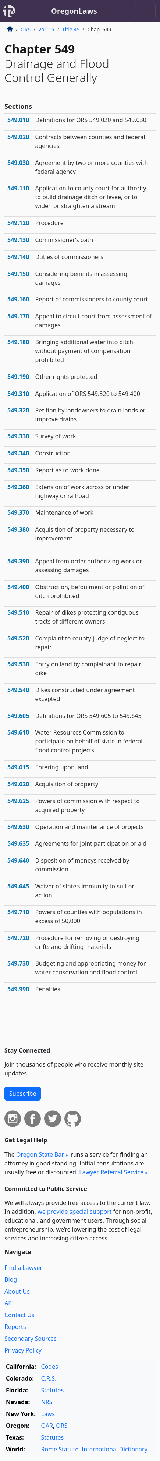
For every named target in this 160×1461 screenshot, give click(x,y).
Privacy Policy (23, 1350)
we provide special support (74, 1212)
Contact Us (19, 1315)
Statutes (52, 1390)
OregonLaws (74, 11)
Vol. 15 (46, 29)
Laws (48, 1414)
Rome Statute (60, 1449)
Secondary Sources (30, 1338)
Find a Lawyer (23, 1268)
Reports (15, 1327)
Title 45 (71, 29)
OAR (47, 1426)
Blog (10, 1279)
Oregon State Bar (40, 1154)
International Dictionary (114, 1449)
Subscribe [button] (22, 1093)
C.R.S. (49, 1378)
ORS (26, 29)
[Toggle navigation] (145, 11)
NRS (47, 1402)
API (9, 1303)
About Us (17, 1291)
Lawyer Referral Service (111, 1172)
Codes (49, 1366)
